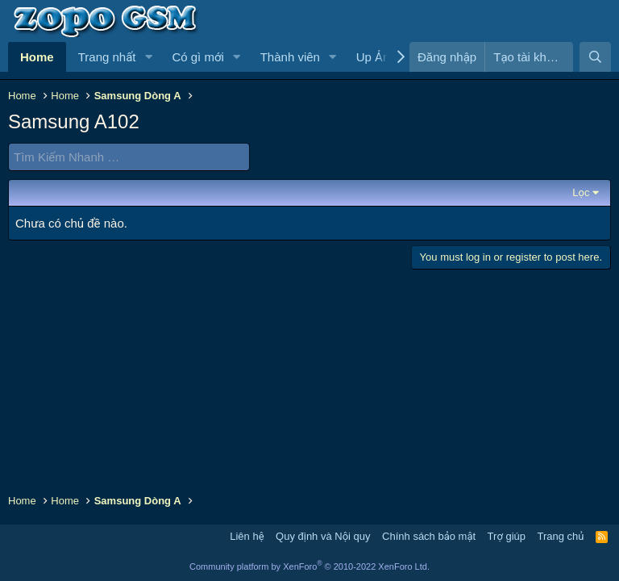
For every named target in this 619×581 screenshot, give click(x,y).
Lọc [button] (580, 192)
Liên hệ (247, 536)
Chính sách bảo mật (429, 536)
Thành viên (290, 57)
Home (37, 57)
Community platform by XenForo (309, 566)
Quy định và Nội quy (323, 536)
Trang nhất (107, 57)
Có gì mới (197, 57)
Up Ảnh (376, 57)
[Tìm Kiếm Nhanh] (129, 157)
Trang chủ (561, 536)
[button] (148, 57)
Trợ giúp (507, 536)
